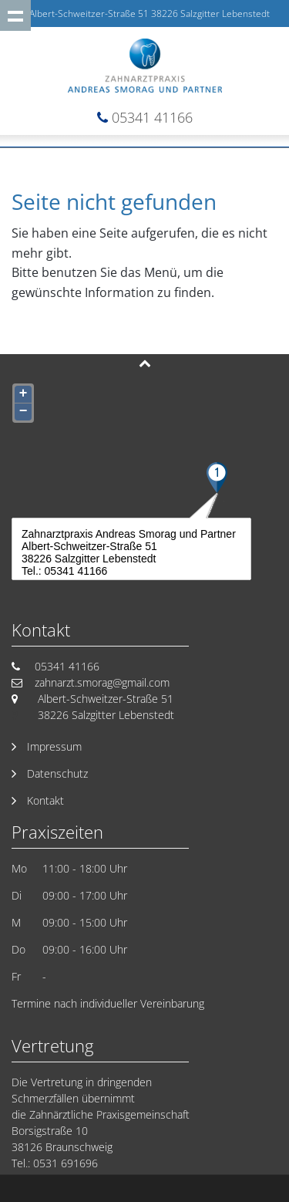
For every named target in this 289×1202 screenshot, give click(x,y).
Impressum (54, 746)
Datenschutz (57, 773)
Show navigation (15, 15)
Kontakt (45, 800)
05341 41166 (152, 117)
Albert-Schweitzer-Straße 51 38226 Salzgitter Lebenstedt (149, 13)
